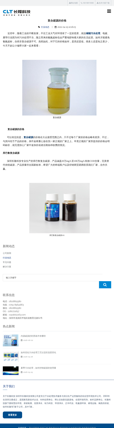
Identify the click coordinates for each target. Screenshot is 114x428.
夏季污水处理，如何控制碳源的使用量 (38, 361)
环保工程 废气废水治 (49, 421)
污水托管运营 (74, 421)
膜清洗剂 (64, 421)
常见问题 (7, 262)
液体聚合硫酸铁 (88, 421)
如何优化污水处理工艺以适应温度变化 (38, 345)
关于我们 (9, 379)
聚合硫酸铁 (34, 421)
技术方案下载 (103, 3)
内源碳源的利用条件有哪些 (33, 329)
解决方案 (7, 266)
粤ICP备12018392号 (97, 424)
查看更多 (12, 407)
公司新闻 (7, 253)
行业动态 (45, 27)
